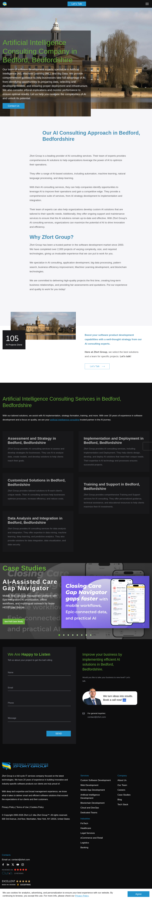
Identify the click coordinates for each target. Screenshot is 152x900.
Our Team (122, 785)
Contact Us (13, 106)
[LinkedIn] (8, 864)
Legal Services (88, 833)
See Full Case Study (14, 621)
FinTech (84, 823)
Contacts (6, 855)
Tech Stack (123, 804)
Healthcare (86, 828)
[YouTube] (18, 864)
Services (85, 775)
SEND (58, 733)
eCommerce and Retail (92, 838)
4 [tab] (72, 635)
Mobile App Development (93, 790)
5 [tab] (77, 635)
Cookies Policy (37, 807)
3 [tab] (68, 635)
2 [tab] (63, 635)
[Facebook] (3, 864)
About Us (122, 780)
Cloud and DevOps (90, 807)
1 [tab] (59, 635)
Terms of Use (22, 807)
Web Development (90, 785)
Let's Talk (76, 3)
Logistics (85, 843)
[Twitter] (13, 864)
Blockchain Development (93, 803)
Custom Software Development (96, 780)
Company (122, 775)
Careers (121, 790)
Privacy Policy (82, 896)
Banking (84, 847)
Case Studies (124, 795)
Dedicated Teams (89, 812)
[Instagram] (22, 864)
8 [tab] (90, 635)
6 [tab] (81, 635)
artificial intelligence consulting (64, 420)
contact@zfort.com (97, 717)
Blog (120, 799)
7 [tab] (86, 635)
